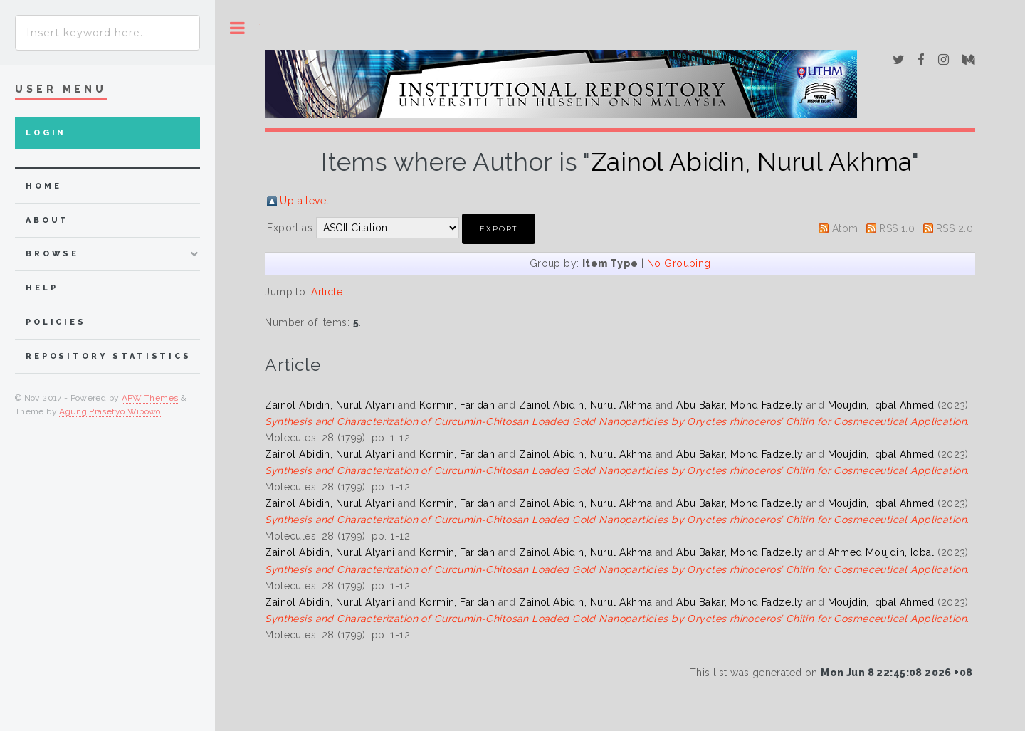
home (43, 186)
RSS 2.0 (954, 228)
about (47, 220)
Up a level (304, 200)
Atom (845, 228)
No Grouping (679, 263)
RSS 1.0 (897, 228)
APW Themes (150, 398)
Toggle (237, 28)
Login (46, 132)
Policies (56, 322)
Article (326, 292)
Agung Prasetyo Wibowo (110, 411)
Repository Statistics (108, 356)
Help (42, 288)
